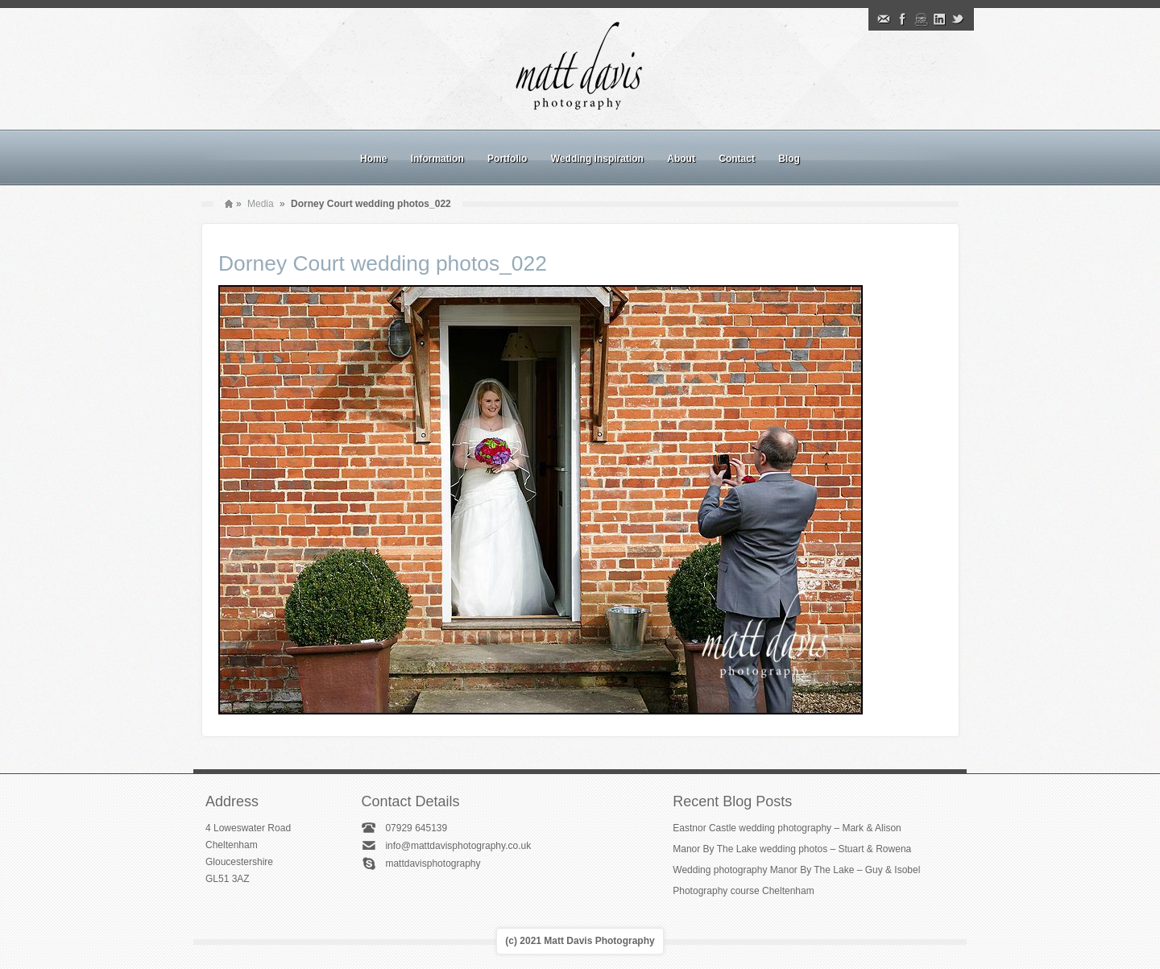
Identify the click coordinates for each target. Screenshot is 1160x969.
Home (373, 158)
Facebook (902, 19)
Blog (789, 158)
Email (884, 19)
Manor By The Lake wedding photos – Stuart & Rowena (792, 849)
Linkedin (939, 19)
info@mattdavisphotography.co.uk (458, 845)
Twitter (958, 19)
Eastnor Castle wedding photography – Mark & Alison (787, 828)
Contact (737, 158)
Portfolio (507, 158)
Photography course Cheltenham (743, 891)
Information (437, 158)
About (681, 158)
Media (260, 203)
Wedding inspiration (597, 158)
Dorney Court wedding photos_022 (382, 263)
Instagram (921, 19)
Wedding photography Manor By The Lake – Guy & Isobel (796, 870)
